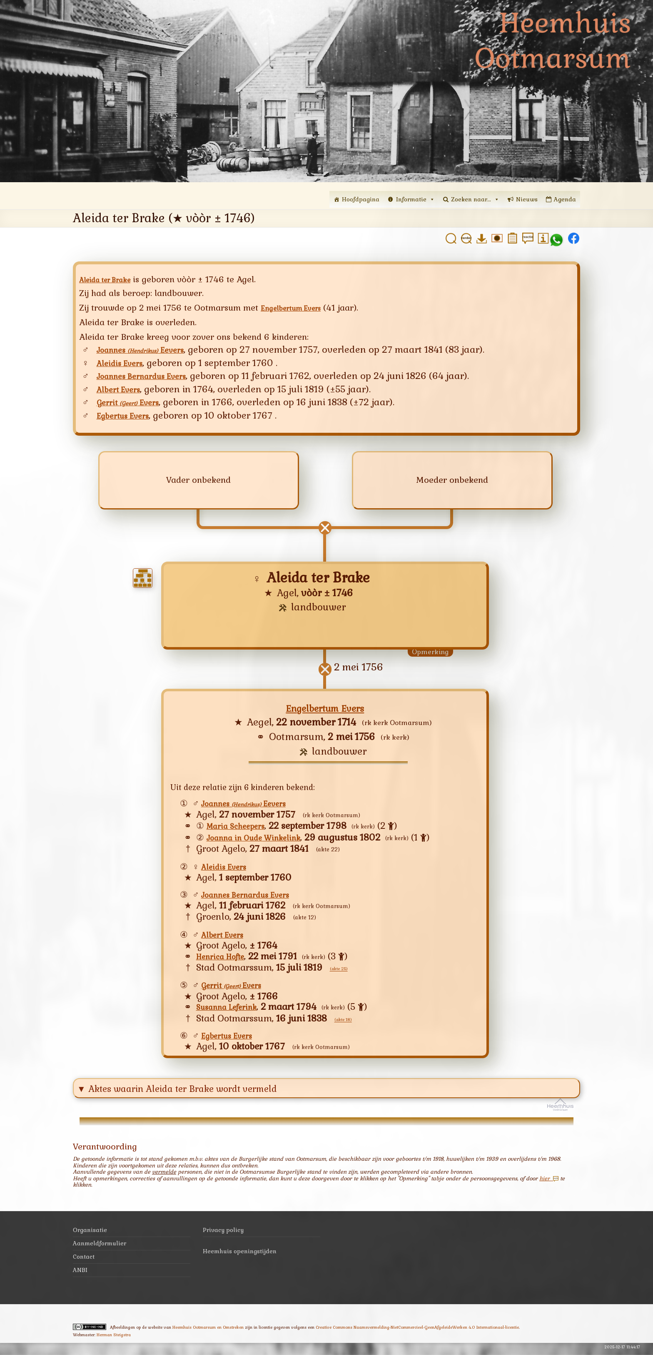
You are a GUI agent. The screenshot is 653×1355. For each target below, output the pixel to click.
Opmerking (430, 654)
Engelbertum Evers (298, 307)
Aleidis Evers (124, 363)
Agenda (565, 199)
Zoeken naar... (475, 199)
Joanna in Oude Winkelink (263, 839)
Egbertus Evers (129, 417)
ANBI (80, 1273)
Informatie (415, 199)
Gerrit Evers (134, 403)
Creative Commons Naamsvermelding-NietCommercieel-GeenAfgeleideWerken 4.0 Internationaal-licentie (417, 1331)
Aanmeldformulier (99, 1247)
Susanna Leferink (233, 1009)
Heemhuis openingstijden (240, 1255)
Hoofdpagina (360, 199)
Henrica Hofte (225, 958)
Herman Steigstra (114, 1338)
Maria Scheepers (242, 827)
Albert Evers (123, 390)
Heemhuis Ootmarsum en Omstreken (208, 1331)
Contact (84, 1260)
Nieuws (527, 199)
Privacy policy (223, 1233)
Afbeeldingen (122, 1331)
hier (548, 1181)
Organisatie (90, 1233)
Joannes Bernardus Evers (152, 376)
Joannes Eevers (151, 349)
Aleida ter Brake (111, 279)
